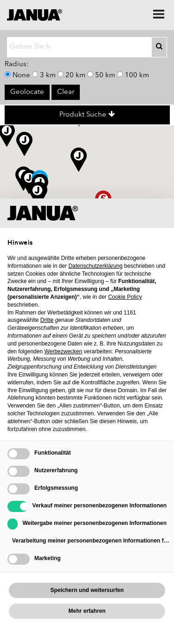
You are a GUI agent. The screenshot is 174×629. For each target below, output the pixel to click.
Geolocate (27, 92)
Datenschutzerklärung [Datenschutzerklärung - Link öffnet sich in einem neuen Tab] (95, 266)
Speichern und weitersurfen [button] (86, 590)
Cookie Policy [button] (125, 297)
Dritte (47, 320)
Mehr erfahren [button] (86, 611)
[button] (29, 182)
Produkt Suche (87, 114)
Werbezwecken (63, 351)
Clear (65, 92)
